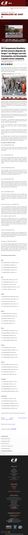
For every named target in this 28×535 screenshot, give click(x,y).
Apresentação (14, 469)
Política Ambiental (14, 471)
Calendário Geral (14, 486)
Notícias (8, 8)
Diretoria (14, 472)
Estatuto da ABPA (14, 502)
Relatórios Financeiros (14, 501)
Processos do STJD (14, 500)
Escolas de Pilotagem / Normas (14, 497)
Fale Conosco (14, 480)
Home (2, 8)
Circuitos (14, 488)
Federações (14, 487)
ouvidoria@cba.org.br (16, 519)
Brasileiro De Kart (5, 8)
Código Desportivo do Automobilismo (14, 491)
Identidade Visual (14, 470)
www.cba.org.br (12, 424)
